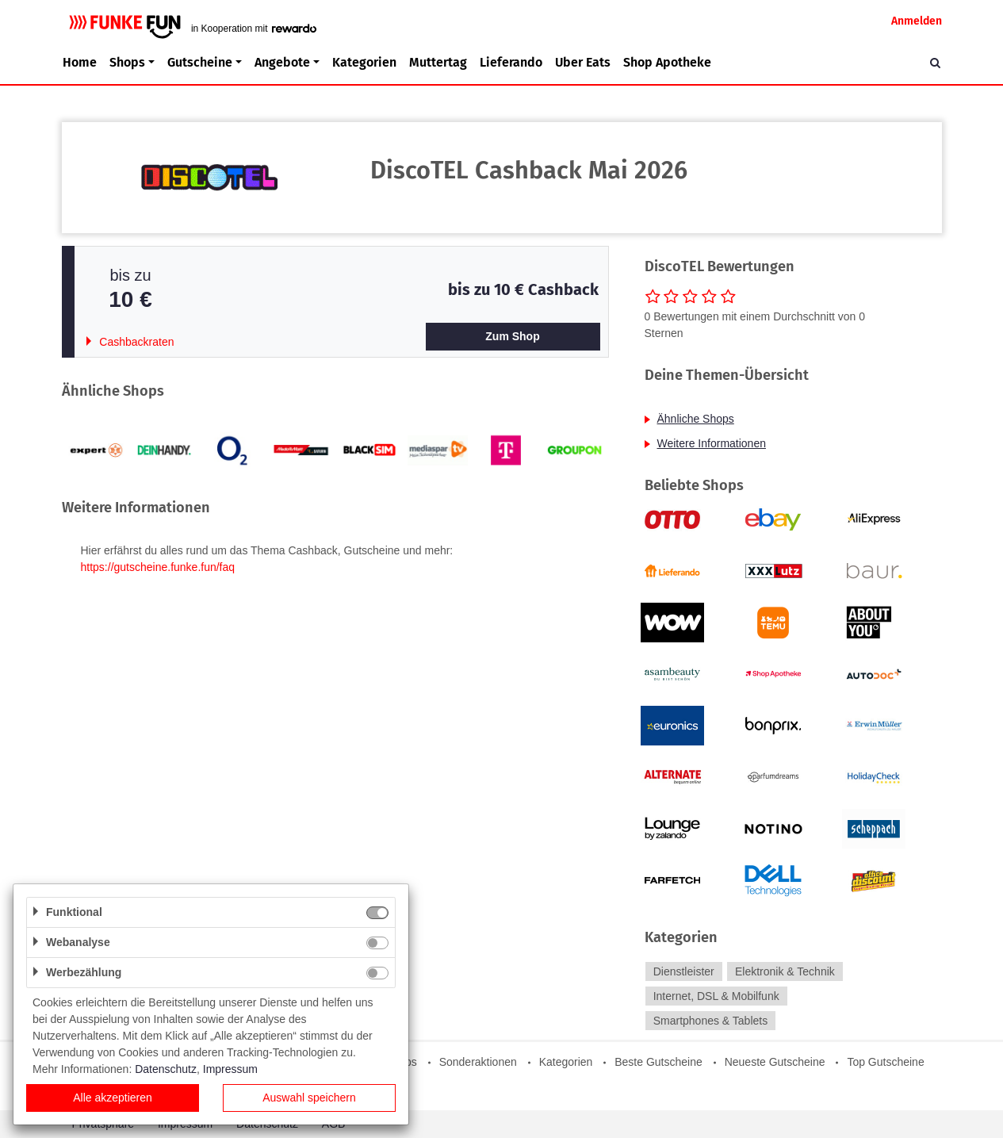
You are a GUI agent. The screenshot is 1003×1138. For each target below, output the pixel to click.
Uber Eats (583, 62)
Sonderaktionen (478, 1062)
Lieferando (511, 62)
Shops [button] (127, 62)
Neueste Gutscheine (775, 1062)
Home (80, 62)
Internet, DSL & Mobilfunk (716, 996)
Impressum (230, 1069)
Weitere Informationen (711, 443)
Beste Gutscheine (658, 1062)
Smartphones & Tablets (710, 1020)
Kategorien (364, 62)
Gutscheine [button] (199, 62)
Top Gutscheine (885, 1062)
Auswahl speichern (309, 1097)
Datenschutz (166, 1069)
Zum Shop (512, 336)
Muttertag (438, 62)
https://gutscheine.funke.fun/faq (158, 567)
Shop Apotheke (667, 62)
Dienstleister (683, 971)
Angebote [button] (282, 62)
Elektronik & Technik (785, 971)
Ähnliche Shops (695, 418)
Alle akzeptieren (112, 1097)
